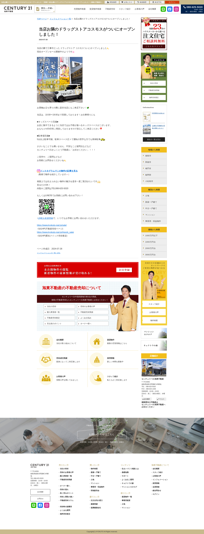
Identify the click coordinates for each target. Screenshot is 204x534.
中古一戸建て (151, 208)
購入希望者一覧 (53, 312)
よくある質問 (65, 510)
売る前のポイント (54, 324)
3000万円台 (150, 255)
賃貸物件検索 (95, 9)
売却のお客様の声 (87, 306)
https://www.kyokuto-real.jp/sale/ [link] (52, 225)
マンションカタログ (129, 487)
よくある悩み (85, 318)
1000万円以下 (151, 236)
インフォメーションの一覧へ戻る (48, 253)
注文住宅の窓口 (97, 500)
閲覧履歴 (112, 2)
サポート (125, 476)
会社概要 (152, 9)
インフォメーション (160, 480)
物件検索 (154, 320)
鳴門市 (148, 168)
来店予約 (157, 2)
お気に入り (127, 2)
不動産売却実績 (86, 312)
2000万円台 (150, 248)
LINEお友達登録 (45, 218)
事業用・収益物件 (153, 221)
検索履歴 (141, 2)
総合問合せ (157, 490)
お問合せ (40, 499)
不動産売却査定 (53, 318)
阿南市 (148, 162)
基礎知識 (125, 472)
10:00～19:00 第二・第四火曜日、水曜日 (193, 9)
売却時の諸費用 (66, 507)
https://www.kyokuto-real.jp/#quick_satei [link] (55, 232)
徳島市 (148, 156)
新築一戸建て (151, 202)
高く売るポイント (67, 493)
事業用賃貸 (126, 500)
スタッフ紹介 (125, 9)
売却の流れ (64, 489)
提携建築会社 (96, 508)
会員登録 (156, 487)
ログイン (156, 494)
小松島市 (149, 181)
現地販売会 (95, 490)
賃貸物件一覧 (127, 497)
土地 (147, 196)
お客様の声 (139, 9)
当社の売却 (51, 306)
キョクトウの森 (128, 483)
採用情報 (156, 483)
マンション (150, 215)
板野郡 (148, 175)
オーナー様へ (85, 324)
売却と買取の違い (67, 497)
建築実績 (94, 504)
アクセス (161, 399)
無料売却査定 (154, 97)
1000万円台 (150, 242)
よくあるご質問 (128, 480)
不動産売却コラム (67, 500)
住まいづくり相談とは (130, 469)
